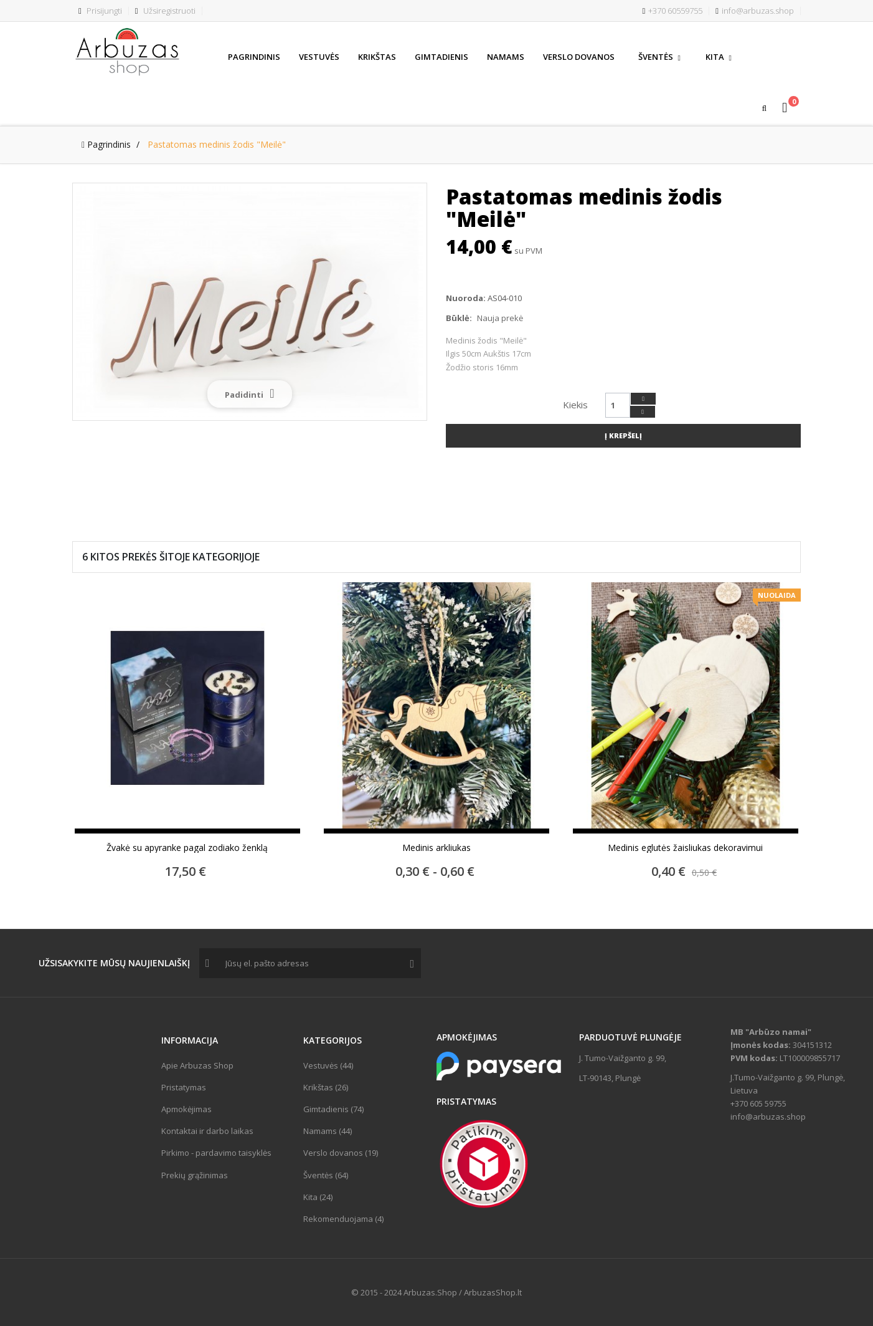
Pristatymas (183, 1087)
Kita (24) (318, 1197)
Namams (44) (327, 1130)
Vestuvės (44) (328, 1065)
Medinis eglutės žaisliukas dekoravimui (685, 848)
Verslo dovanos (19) (340, 1152)
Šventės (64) (325, 1175)
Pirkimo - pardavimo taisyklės (216, 1152)
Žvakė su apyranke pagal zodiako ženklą (187, 848)
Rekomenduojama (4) (343, 1218)
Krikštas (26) (325, 1087)
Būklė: (459, 318)
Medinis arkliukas (436, 848)
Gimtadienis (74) (333, 1109)
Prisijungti (100, 10)
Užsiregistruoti (165, 10)
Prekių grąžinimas (194, 1175)
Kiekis (575, 404)
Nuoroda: (466, 298)
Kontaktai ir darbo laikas (207, 1130)
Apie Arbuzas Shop (197, 1065)
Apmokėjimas (186, 1109)
